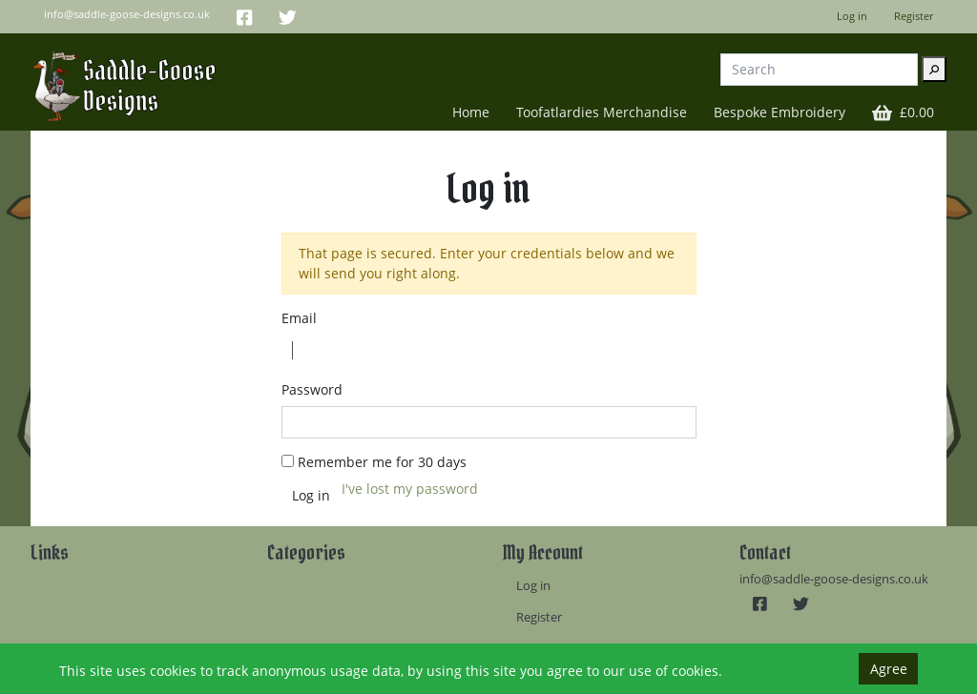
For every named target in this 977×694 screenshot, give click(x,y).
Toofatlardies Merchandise (601, 112)
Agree (888, 669)
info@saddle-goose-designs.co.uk (833, 579)
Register (913, 16)
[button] (903, 112)
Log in (852, 16)
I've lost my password (410, 489)
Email (299, 318)
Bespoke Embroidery (779, 112)
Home (470, 112)
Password (312, 389)
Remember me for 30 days (382, 462)
